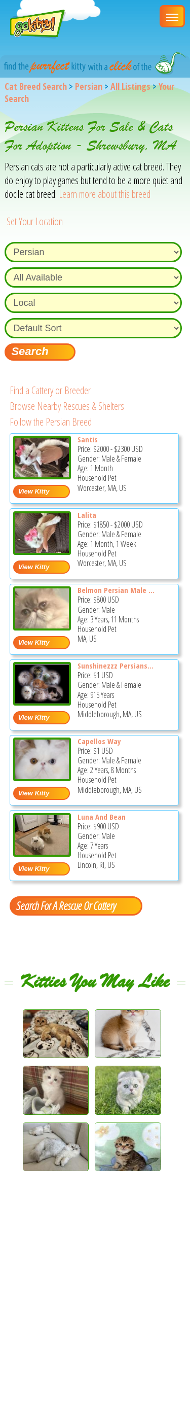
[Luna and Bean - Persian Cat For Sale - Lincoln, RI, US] (42, 853)
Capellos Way (99, 741)
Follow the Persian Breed (51, 422)
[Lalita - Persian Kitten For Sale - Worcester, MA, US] (42, 551)
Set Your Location (35, 221)
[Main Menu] (172, 16)
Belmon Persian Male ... (116, 590)
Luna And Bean (102, 817)
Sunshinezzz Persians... (116, 665)
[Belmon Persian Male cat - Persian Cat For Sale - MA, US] (42, 627)
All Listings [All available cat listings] (130, 86)
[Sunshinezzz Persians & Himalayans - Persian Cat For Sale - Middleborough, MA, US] (42, 702)
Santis (88, 439)
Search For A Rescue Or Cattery (66, 905)
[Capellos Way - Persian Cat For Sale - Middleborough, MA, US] (42, 777)
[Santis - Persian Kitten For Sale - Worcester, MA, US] (42, 475)
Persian (88, 86)
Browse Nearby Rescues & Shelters (67, 406)
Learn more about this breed (104, 194)
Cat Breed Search (36, 86)
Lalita (87, 515)
